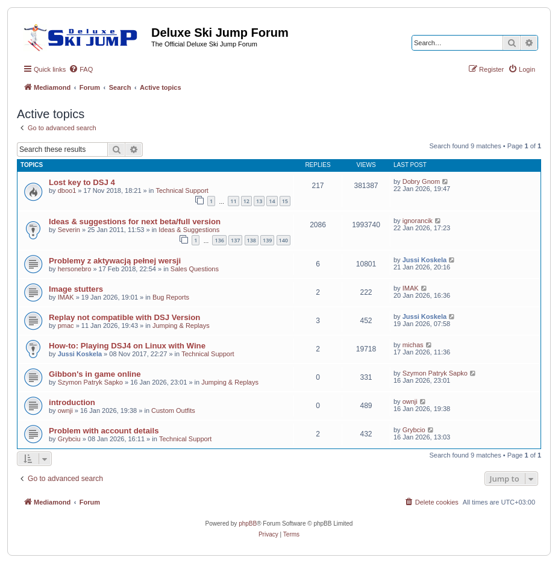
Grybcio (414, 429)
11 (233, 201)
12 (246, 201)
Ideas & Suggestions (188, 229)
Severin (69, 229)
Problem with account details (103, 430)
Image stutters (76, 289)
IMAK (66, 297)
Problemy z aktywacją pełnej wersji (115, 260)
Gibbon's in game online (95, 374)
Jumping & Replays (181, 325)
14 (272, 201)
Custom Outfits (173, 410)
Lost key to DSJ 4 (82, 182)
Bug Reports (170, 297)
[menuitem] (81, 69)
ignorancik (418, 220)
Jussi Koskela (425, 259)
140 (283, 240)
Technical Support (181, 190)
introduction (72, 402)
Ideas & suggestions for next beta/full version (135, 221)
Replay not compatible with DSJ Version (124, 317)
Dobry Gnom (421, 181)
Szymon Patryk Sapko (90, 382)
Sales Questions (195, 268)
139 (267, 240)
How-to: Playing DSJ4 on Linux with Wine (127, 345)
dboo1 (67, 190)
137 (235, 240)
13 (259, 201)
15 (285, 201)
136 (219, 240)
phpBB (248, 523)
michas (413, 344)
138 (251, 240)
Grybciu (69, 438)
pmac (66, 325)
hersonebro (75, 268)
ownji (65, 410)
